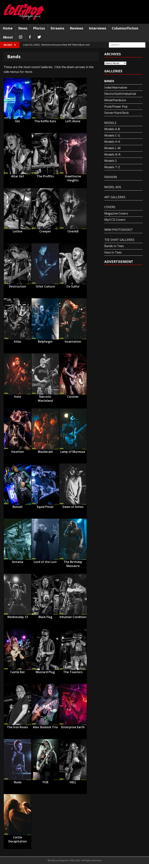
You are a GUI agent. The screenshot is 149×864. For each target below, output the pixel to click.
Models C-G (112, 135)
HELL (73, 782)
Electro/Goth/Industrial (120, 94)
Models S (110, 161)
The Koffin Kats (45, 121)
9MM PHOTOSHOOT (118, 230)
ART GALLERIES (114, 197)
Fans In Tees (113, 252)
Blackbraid (45, 452)
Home (8, 28)
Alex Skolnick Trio (45, 727)
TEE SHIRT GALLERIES (119, 240)
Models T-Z (112, 167)
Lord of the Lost (45, 562)
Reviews (76, 28)
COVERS (109, 207)
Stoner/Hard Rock (116, 113)
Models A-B (112, 129)
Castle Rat (17, 672)
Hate (17, 397)
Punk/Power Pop (115, 106)
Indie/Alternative (115, 87)
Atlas (17, 341)
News (22, 28)
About (8, 37)
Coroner (73, 397)
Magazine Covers (116, 213)
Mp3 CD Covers (114, 220)
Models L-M (112, 148)
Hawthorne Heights (73, 176)
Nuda (17, 782)
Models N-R (112, 154)
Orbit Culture (45, 286)
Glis (17, 121)
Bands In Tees (114, 246)
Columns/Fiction (125, 28)
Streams (57, 28)
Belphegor (45, 341)
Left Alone (72, 121)
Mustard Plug (45, 672)
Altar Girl (17, 176)
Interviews (97, 28)
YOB (45, 782)
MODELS (110, 123)
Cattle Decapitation (17, 837)
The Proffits (45, 176)
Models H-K (112, 142)
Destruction (17, 286)
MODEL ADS (112, 187)
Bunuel (17, 507)
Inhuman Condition (73, 617)
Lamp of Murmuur (73, 452)
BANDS (109, 81)
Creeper (45, 231)
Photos (39, 28)
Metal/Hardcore (115, 100)
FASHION (110, 177)
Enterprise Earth (73, 727)
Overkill (72, 231)
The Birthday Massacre (73, 562)
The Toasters (73, 672)
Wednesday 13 (17, 617)
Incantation (73, 341)
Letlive (17, 231)
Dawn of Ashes (73, 507)
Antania (17, 562)
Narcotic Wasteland (45, 397)
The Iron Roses (17, 727)
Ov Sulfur (73, 286)
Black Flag (45, 617)
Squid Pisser (45, 507)
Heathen (17, 452)
